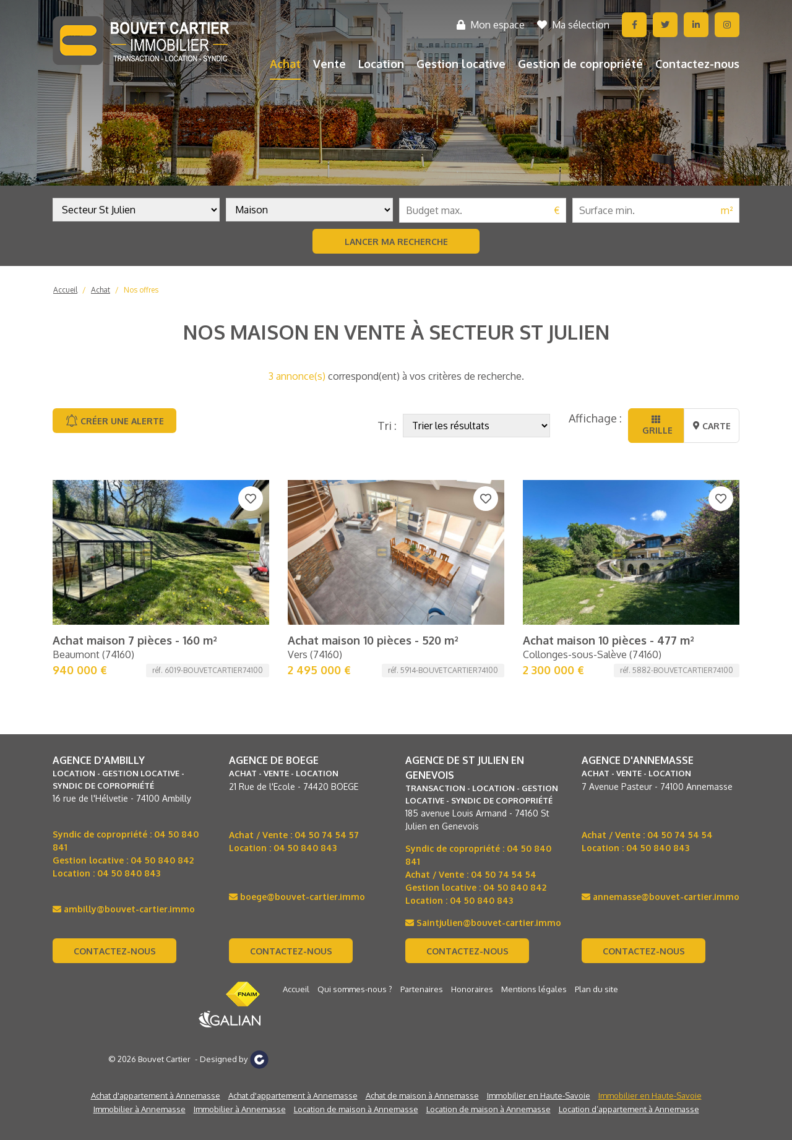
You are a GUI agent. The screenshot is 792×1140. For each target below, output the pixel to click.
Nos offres (141, 289)
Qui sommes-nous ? (354, 989)
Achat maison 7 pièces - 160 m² (135, 640)
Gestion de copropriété (580, 64)
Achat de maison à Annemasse (422, 1095)
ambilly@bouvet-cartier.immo (124, 909)
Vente (329, 64)
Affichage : (595, 418)
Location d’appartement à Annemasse (629, 1109)
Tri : (387, 425)
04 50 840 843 (128, 873)
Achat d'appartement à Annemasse (155, 1095)
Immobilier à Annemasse (139, 1109)
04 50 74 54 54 (503, 874)
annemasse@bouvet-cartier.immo (660, 896)
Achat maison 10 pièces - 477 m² (608, 640)
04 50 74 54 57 (327, 834)
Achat (285, 64)
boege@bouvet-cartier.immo (297, 896)
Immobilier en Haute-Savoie (538, 1095)
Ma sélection (573, 25)
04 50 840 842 (162, 860)
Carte (712, 426)
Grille (656, 425)
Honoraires (472, 989)
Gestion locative (461, 64)
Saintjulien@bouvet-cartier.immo (483, 922)
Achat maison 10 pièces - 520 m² (373, 640)
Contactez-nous (697, 64)
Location (381, 64)
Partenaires (421, 989)
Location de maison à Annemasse (356, 1109)
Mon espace (491, 25)
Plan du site (596, 989)
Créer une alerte (115, 420)
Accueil (65, 289)
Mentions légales (534, 989)
